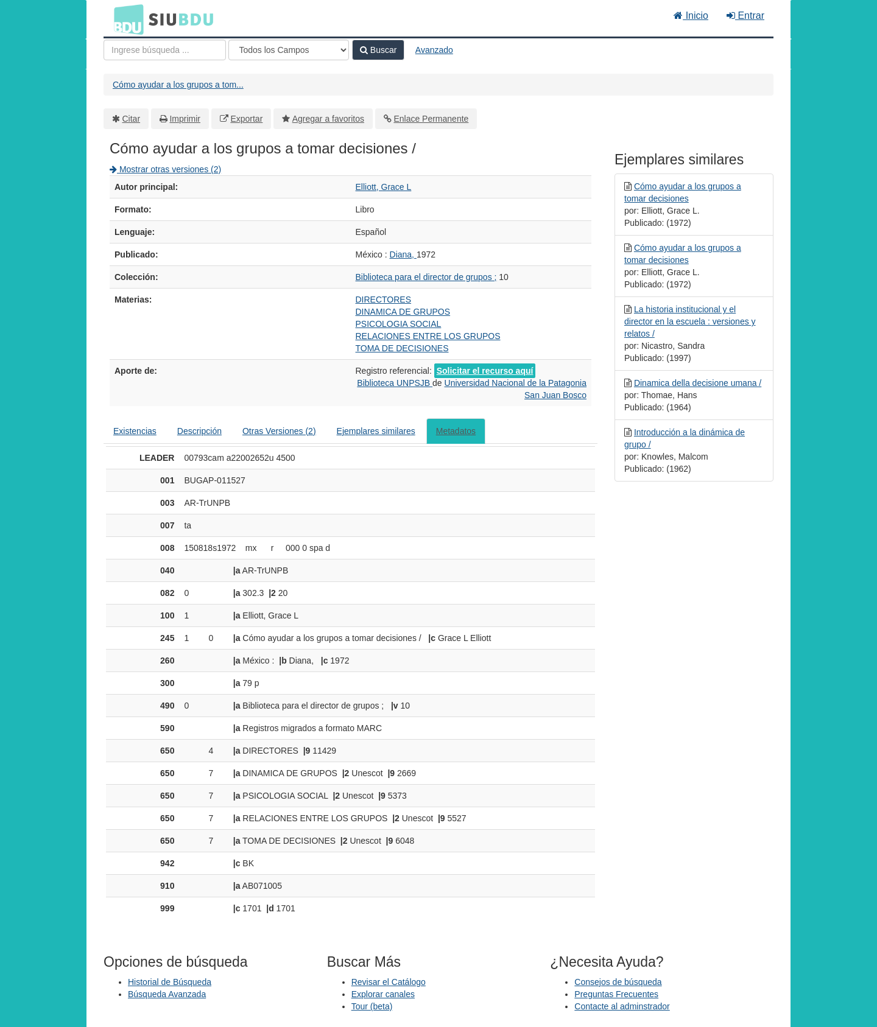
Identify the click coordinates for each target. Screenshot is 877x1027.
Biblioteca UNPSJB (394, 383)
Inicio (691, 15)
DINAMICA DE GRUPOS (403, 312)
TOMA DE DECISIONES (402, 348)
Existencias (135, 431)
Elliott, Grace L (384, 187)
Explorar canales (383, 994)
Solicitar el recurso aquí (485, 371)
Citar (131, 119)
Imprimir (184, 119)
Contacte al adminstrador (621, 1006)
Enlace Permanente (430, 119)
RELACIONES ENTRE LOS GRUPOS (428, 336)
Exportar (246, 119)
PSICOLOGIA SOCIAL (399, 324)
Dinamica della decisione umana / (697, 383)
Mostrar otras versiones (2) (165, 169)
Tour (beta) (372, 1006)
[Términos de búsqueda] (165, 50)
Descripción (199, 431)
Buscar (378, 50)
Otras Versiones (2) (279, 431)
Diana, (403, 254)
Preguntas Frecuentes (616, 994)
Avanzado (434, 50)
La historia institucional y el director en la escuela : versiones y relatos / (690, 321)
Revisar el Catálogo (388, 982)
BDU (125, 19)
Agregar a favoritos (328, 119)
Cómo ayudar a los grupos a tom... (178, 84)
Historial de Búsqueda (169, 982)
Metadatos (456, 431)
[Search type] (288, 50)
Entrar (745, 15)
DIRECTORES (384, 299)
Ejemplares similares (376, 431)
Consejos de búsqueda (617, 982)
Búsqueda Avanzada (167, 994)
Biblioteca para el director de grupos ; (426, 277)
